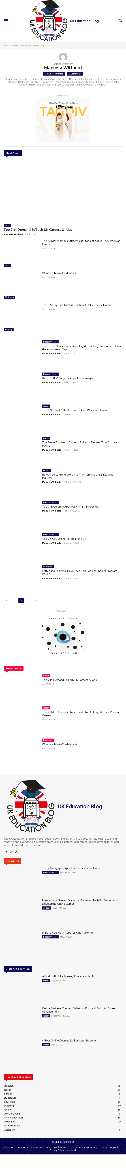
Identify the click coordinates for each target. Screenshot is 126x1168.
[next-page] (36, 600)
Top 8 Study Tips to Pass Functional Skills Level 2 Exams (76, 305)
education (48, 566)
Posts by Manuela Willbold (32, 45)
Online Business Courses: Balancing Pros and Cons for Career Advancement (79, 1010)
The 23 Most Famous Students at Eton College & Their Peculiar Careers (81, 242)
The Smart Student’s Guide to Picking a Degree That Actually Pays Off (80, 444)
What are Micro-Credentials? (59, 273)
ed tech (46, 470)
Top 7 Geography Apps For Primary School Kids (71, 506)
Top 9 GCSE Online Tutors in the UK (64, 538)
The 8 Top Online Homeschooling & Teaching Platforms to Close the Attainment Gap (82, 347)
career (7, 225)
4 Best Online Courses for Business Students (69, 1040)
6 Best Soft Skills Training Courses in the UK (69, 976)
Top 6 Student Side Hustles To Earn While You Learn (74, 410)
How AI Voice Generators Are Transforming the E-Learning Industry (78, 476)
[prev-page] (7, 600)
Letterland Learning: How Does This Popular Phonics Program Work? (79, 572)
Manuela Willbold (13, 234)
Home (6, 45)
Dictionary (9, 297)
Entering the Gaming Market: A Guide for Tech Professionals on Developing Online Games (80, 902)
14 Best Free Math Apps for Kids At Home (67, 932)
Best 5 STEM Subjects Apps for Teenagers (68, 378)
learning (8, 329)
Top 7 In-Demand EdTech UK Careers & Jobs (38, 230)
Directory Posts (50, 342)
